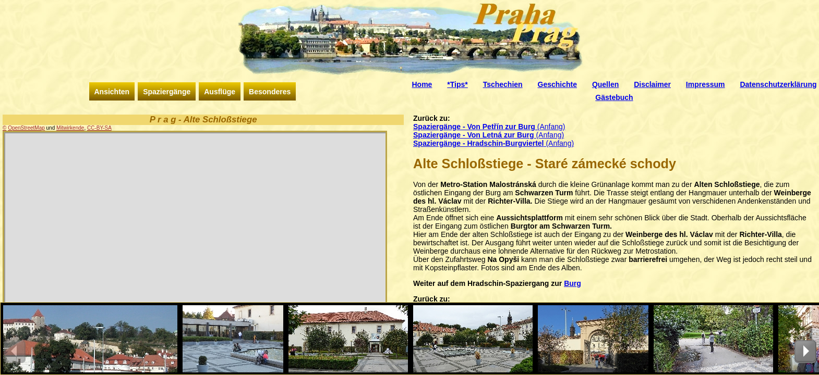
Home (422, 84)
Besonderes (270, 92)
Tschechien (503, 84)
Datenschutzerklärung (778, 84)
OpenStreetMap (26, 128)
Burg (572, 283)
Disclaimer (652, 84)
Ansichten (112, 92)
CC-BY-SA (99, 128)
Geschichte (557, 84)
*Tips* (457, 84)
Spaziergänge (166, 92)
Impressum (705, 84)
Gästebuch (614, 97)
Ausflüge (219, 92)
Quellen (605, 84)
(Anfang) (489, 126)
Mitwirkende (70, 128)
